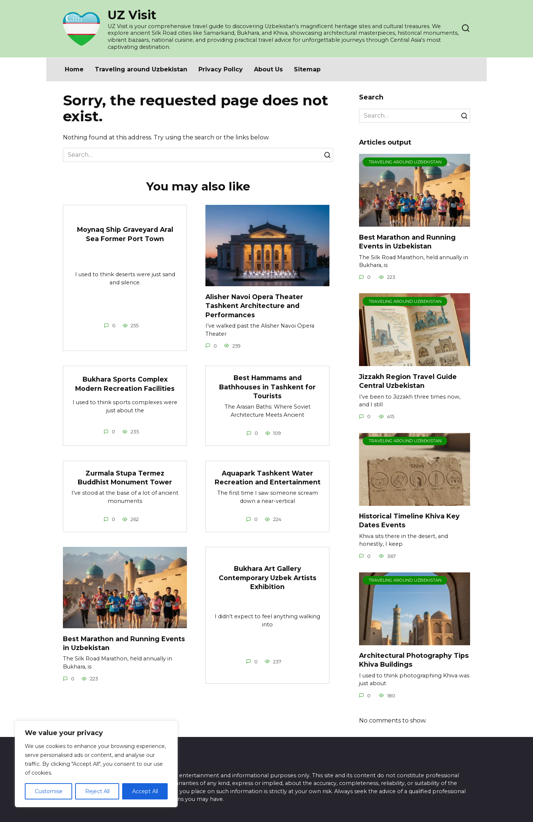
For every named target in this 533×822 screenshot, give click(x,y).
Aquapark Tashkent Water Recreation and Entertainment (268, 477)
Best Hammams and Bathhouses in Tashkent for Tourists (267, 387)
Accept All (145, 791)
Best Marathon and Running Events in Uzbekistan (407, 241)
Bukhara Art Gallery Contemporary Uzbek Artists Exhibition (267, 578)
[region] (96, 764)
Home (74, 69)
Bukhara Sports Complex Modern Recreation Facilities (125, 383)
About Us (268, 69)
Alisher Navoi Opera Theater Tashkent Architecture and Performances (254, 305)
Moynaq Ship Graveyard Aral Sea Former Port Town (125, 234)
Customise (49, 791)
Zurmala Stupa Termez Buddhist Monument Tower (125, 477)
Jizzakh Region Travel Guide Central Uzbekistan (408, 380)
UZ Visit (132, 15)
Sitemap (307, 69)
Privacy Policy (220, 69)
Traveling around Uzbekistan (141, 69)
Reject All (97, 791)
